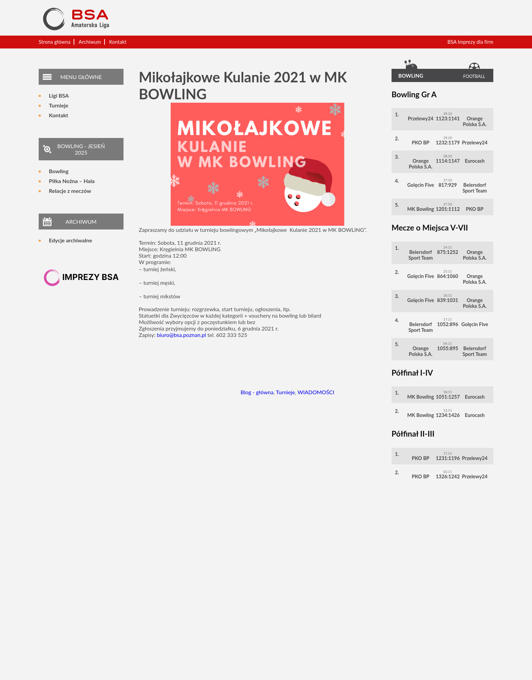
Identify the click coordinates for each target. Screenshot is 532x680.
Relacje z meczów (70, 190)
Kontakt (118, 42)
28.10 (447, 156)
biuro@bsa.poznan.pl (181, 335)
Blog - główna (257, 392)
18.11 (447, 295)
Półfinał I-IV (412, 372)
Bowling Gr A (414, 94)
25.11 (447, 271)
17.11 (447, 319)
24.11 (447, 247)
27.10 (447, 180)
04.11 (447, 343)
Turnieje (58, 105)
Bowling (59, 171)
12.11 (447, 410)
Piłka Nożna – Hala (72, 181)
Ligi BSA (59, 95)
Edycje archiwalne (70, 240)
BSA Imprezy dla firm (470, 42)
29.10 (447, 114)
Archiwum (90, 42)
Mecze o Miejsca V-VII (430, 227)
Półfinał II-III (413, 433)
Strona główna (55, 42)
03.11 (447, 471)
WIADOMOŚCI (316, 392)
